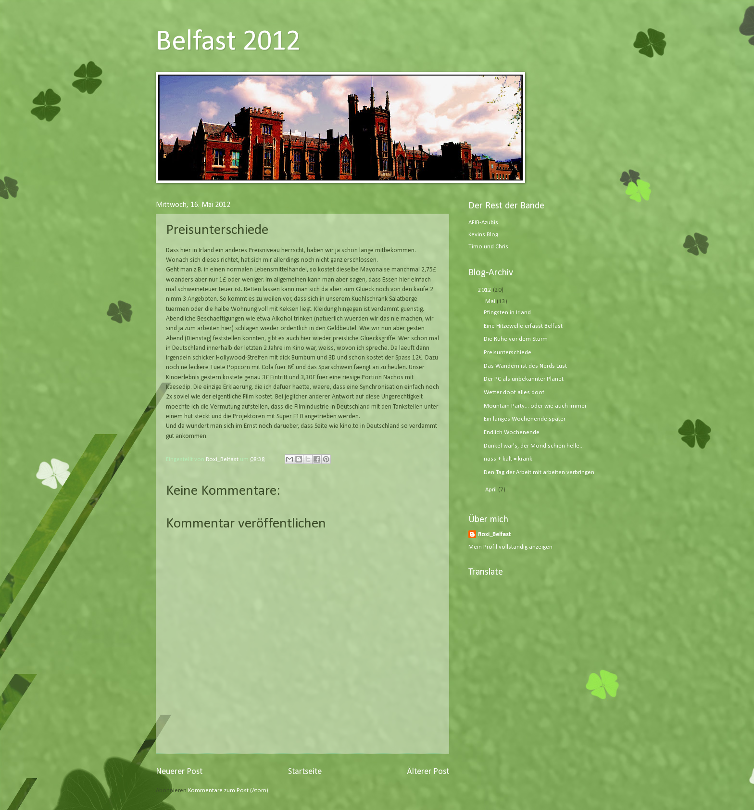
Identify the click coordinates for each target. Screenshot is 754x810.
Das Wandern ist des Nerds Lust (525, 366)
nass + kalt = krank (508, 459)
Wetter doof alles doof (514, 392)
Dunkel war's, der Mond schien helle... (534, 446)
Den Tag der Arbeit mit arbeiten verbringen (539, 472)
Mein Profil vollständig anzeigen (510, 547)
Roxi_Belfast (494, 534)
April (491, 490)
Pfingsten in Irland (507, 312)
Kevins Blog (483, 234)
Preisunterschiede (507, 352)
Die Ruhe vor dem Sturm (516, 339)
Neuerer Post (179, 771)
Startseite (305, 771)
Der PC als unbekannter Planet (524, 379)
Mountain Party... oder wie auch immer (535, 406)
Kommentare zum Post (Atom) (228, 790)
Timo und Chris (488, 247)
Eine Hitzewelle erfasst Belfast (523, 326)
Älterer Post (428, 771)
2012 (485, 290)
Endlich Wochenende (512, 432)
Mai (491, 301)
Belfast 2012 (228, 42)
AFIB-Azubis (483, 222)
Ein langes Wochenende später (525, 419)
